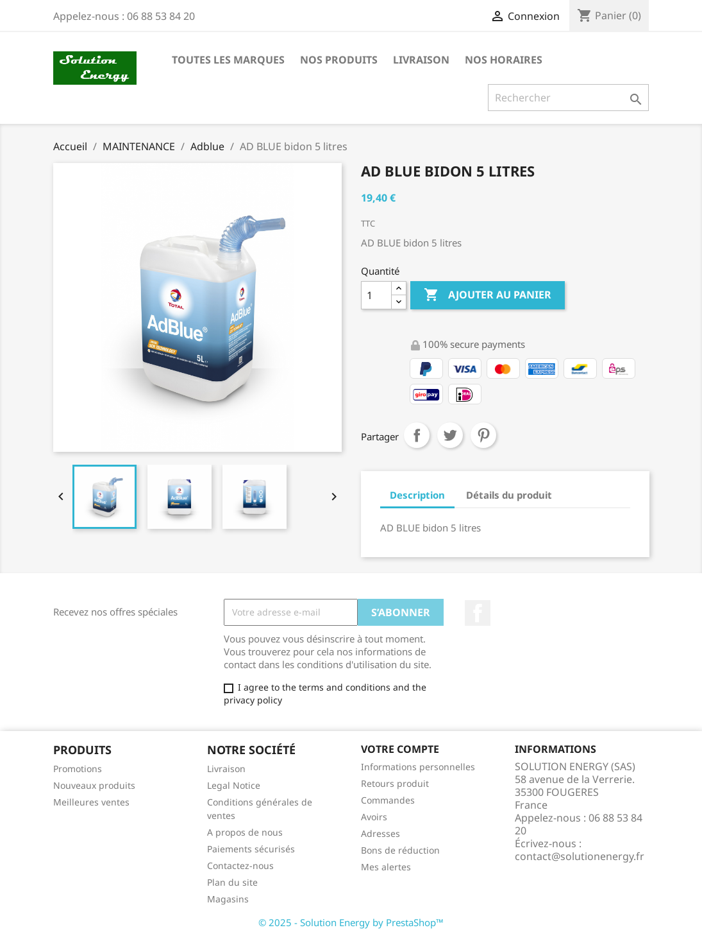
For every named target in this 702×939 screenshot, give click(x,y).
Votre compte (400, 749)
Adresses (380, 833)
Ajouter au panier (487, 295)
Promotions (77, 768)
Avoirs (374, 817)
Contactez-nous (240, 865)
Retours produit (395, 783)
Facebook (477, 613)
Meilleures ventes (91, 802)
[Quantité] (376, 295)
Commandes (388, 800)
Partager (417, 435)
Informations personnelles (418, 767)
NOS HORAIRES (503, 60)
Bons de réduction (400, 850)
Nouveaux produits (94, 785)
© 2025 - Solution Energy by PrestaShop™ (351, 922)
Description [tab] (417, 494)
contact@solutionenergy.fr (579, 856)
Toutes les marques (228, 60)
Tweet (450, 435)
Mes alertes (386, 867)
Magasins (228, 899)
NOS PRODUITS (339, 60)
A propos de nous (245, 832)
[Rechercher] (568, 97)
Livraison (226, 768)
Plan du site (232, 882)
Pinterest (483, 435)
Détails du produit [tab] (509, 494)
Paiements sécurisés (251, 849)
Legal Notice (233, 785)
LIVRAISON (421, 60)
